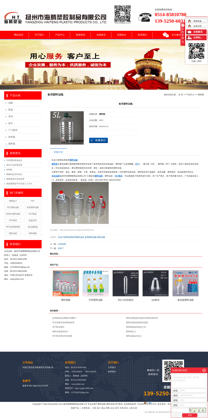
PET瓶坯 (13, 220)
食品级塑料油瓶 (185, 300)
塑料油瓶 (101, 237)
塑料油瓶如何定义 (134, 336)
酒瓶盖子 (13, 201)
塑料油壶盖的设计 (60, 331)
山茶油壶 (62, 244)
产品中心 (60, 34)
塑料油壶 (13, 233)
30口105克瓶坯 (126, 300)
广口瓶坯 (13, 130)
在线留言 (101, 34)
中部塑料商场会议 (14, 160)
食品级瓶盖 (33, 227)
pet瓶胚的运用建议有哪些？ (64, 318)
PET (33, 201)
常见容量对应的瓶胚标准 (63, 322)
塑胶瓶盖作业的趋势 (15, 179)
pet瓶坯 (155, 300)
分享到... (197, 37)
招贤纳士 (121, 34)
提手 (10, 123)
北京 (135, 408)
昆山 (103, 408)
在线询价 (98, 140)
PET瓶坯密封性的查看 (62, 336)
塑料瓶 (11, 144)
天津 (121, 408)
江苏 (94, 408)
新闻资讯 (80, 34)
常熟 (108, 408)
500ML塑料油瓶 (13, 214)
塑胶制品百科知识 (14, 174)
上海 (131, 408)
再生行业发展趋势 (14, 165)
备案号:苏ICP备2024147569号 (35, 386)
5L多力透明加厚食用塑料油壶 (71, 237)
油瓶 (10, 103)
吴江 (99, 408)
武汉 (126, 408)
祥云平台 (153, 404)
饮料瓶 (11, 137)
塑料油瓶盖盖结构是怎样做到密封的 (142, 318)
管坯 (10, 116)
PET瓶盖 (33, 214)
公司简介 (112, 367)
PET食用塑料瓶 (13, 227)
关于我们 (39, 34)
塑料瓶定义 (131, 331)
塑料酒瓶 (33, 233)
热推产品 (75, 408)
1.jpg (149, 403)
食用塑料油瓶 (33, 207)
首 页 (180, 94)
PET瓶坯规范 (58, 327)
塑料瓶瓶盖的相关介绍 (136, 327)
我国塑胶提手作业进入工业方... (20, 183)
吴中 (117, 408)
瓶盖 (10, 109)
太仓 (112, 408)
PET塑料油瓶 (13, 207)
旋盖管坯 (33, 220)
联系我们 (142, 34)
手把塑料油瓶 (96, 300)
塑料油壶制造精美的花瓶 (137, 322)
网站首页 (18, 34)
